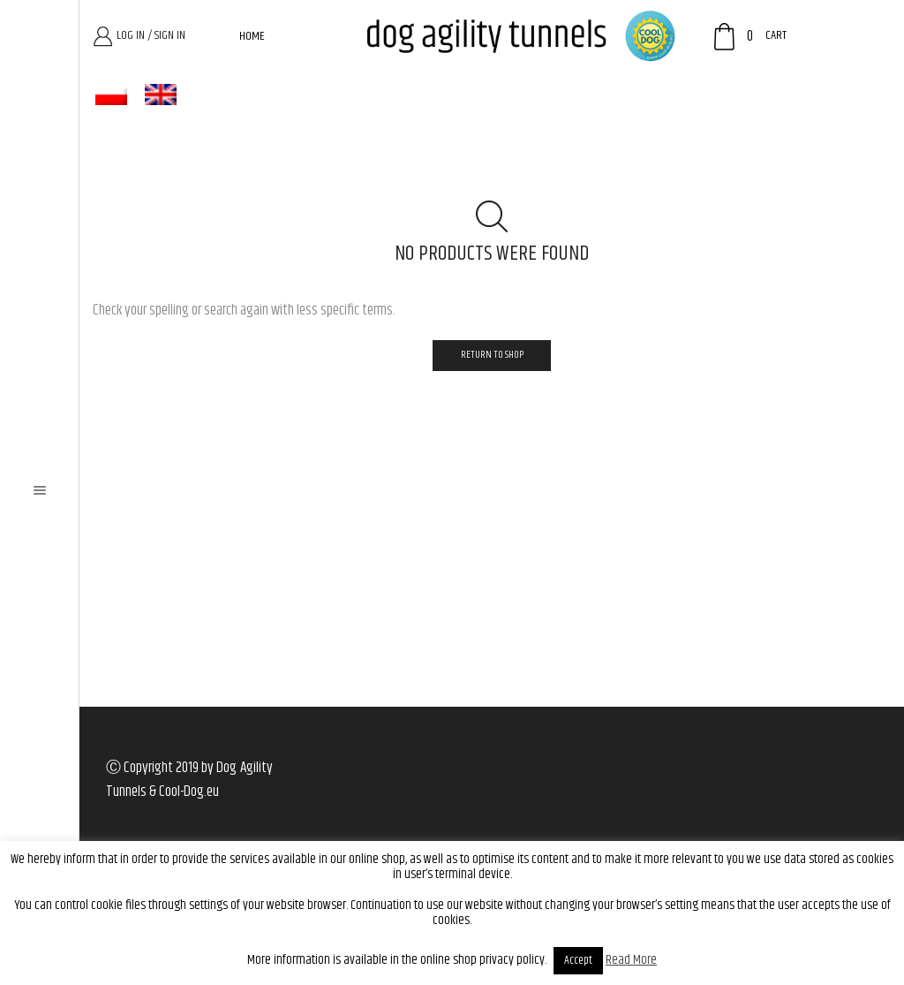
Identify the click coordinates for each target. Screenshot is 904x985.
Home (252, 36)
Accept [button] (578, 960)
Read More (631, 960)
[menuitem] (111, 95)
